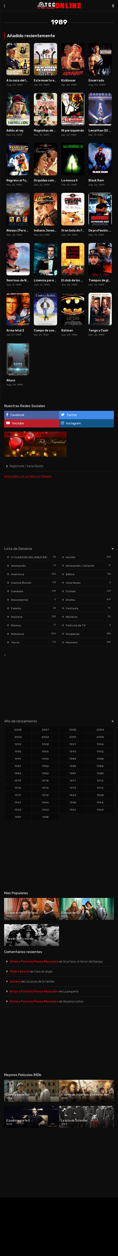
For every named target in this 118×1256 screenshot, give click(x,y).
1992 (100, 751)
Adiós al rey (14, 130)
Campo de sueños (46, 330)
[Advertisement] (59, 512)
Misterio (71, 616)
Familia (16, 608)
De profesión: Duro (102, 230)
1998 (45, 744)
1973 (73, 787)
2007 (45, 729)
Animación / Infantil (80, 565)
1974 (45, 787)
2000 (100, 737)
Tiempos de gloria (101, 280)
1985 (73, 766)
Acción (70, 557)
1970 (45, 795)
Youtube (15, 423)
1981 (73, 773)
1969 (72, 795)
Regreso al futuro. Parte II (25, 180)
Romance (17, 633)
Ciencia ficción (21, 582)
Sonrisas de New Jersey (23, 280)
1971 (18, 795)
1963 (18, 809)
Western (71, 642)
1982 (45, 773)
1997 (72, 744)
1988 (100, 758)
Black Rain (96, 180)
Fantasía (72, 608)
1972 (100, 787)
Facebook (15, 415)
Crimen (71, 591)
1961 (73, 809)
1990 (45, 758)
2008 (18, 729)
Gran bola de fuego (75, 230)
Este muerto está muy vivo (53, 80)
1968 (100, 795)
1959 (18, 817)
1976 (100, 780)
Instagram (71, 423)
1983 (18, 773)
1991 (18, 758)
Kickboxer (68, 80)
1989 (72, 758)
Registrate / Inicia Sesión (26, 466)
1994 (45, 751)
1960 (100, 809)
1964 (100, 802)
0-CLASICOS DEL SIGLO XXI (29, 557)
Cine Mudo (73, 582)
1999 (18, 744)
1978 (45, 780)
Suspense (72, 633)
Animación (18, 565)
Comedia (17, 591)
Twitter (69, 415)
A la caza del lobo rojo (22, 80)
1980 (100, 773)
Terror (15, 642)
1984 (100, 766)
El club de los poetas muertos (82, 280)
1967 (18, 802)
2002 (45, 737)
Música (16, 625)
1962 (45, 809)
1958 (45, 817)
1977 (73, 780)
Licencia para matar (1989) (54, 280)
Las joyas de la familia (39, 981)
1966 (45, 802)
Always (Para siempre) (22, 230)
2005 (72, 729)
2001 (72, 737)
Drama (70, 599)
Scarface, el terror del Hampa (83, 961)
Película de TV (76, 625)
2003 (18, 737)
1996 (100, 744)
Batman (67, 330)
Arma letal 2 (15, 330)
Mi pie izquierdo (72, 130)
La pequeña (71, 991)
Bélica (70, 574)
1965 (73, 802)
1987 (18, 766)
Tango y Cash (98, 330)
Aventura (17, 574)
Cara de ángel (43, 971)
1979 (18, 780)
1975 (18, 787)
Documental (19, 599)
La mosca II (69, 180)
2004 (100, 729)
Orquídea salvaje (46, 180)
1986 (45, 766)
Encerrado (96, 80)
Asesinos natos (73, 1001)
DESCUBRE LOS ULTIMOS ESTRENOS (28, 477)
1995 (18, 751)
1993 (72, 751)
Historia (16, 616)
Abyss (10, 380)
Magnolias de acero (48, 130)
